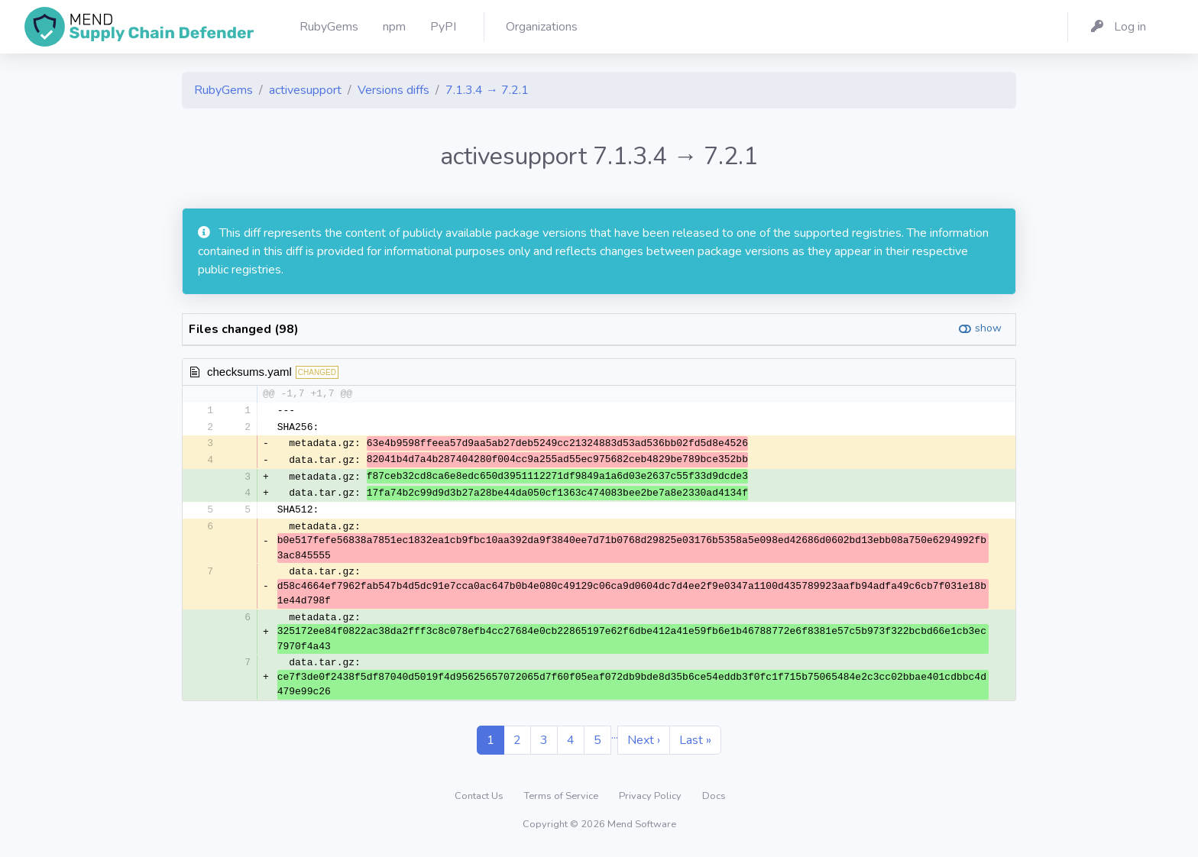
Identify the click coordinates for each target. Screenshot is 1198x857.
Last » (695, 743)
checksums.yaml (249, 371)
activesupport (305, 90)
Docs (714, 799)
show (988, 328)
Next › (643, 743)
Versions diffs (393, 90)
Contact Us (480, 799)
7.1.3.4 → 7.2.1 (487, 90)
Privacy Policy (651, 799)
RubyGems (223, 90)
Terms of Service (562, 799)
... (614, 737)
